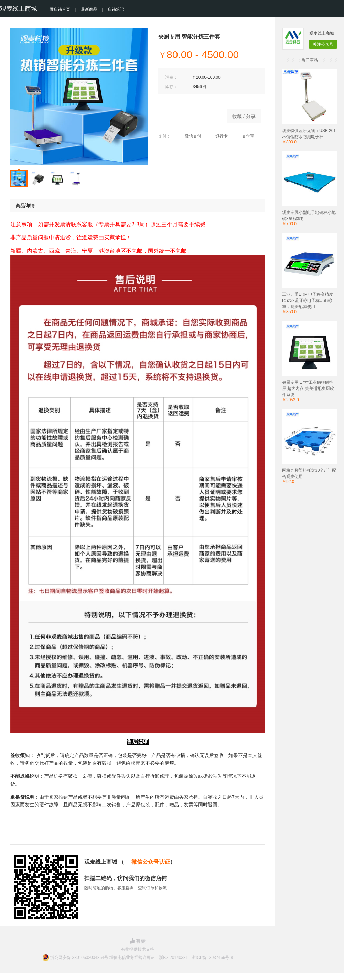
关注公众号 (323, 44)
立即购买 (189, 114)
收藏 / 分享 (244, 116)
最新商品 (89, 9)
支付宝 (244, 136)
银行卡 (218, 136)
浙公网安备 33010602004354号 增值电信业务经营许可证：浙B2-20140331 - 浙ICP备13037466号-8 (141, 957)
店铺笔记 (116, 9)
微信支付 (189, 136)
